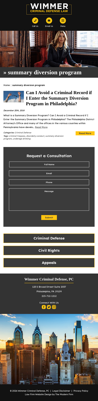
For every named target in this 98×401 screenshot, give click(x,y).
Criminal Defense (23, 132)
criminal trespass (17, 136)
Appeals (49, 262)
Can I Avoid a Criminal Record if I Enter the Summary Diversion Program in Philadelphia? (59, 98)
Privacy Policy (80, 390)
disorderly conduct (35, 136)
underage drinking (21, 139)
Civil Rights (49, 250)
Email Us (49, 26)
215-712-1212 (49, 296)
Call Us (35, 26)
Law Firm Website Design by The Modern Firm (49, 394)
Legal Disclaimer (61, 390)
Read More (41, 127)
